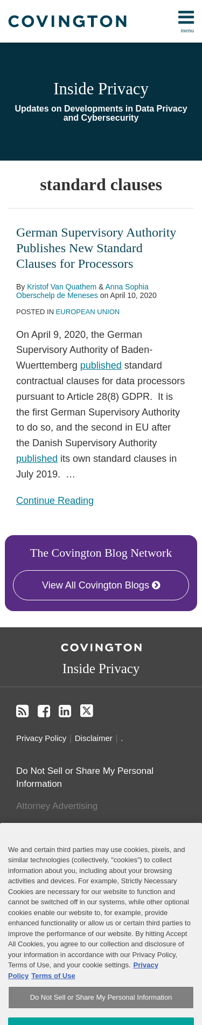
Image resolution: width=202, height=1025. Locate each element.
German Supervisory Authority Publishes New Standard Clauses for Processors (96, 248)
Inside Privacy (101, 89)
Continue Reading (55, 499)
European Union (88, 312)
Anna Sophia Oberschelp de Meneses (82, 291)
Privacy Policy (41, 738)
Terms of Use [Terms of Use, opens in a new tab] (53, 992)
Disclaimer (94, 738)
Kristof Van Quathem (61, 286)
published (101, 365)
